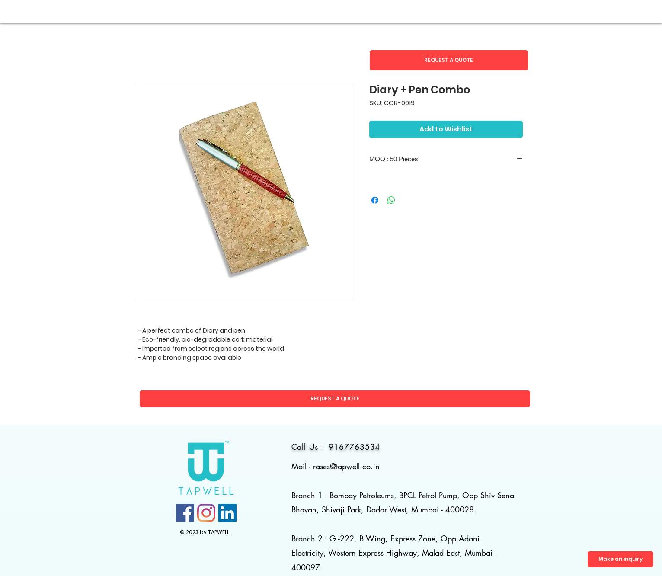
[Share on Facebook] (375, 200)
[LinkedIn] (227, 513)
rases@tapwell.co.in (346, 466)
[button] (449, 60)
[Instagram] (206, 513)
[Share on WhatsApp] (391, 200)
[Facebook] (185, 513)
